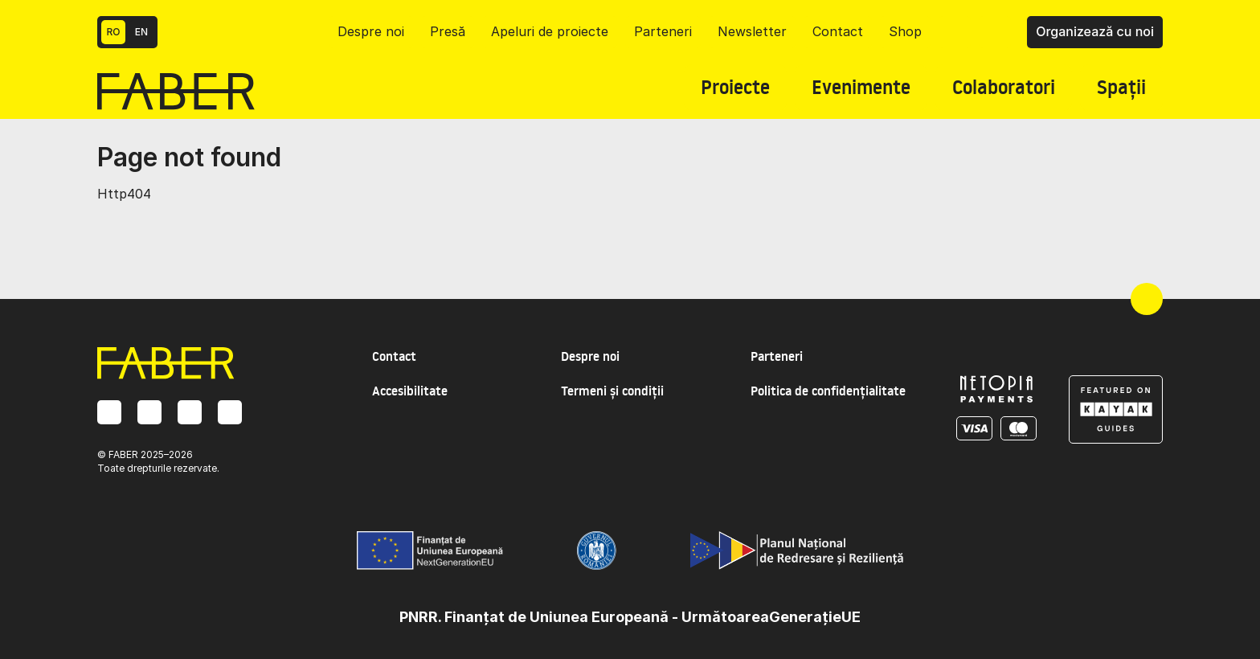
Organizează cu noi (1095, 31)
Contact (837, 31)
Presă (447, 31)
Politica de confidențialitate (828, 390)
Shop (905, 31)
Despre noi (371, 31)
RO (114, 32)
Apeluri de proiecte (549, 31)
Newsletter (752, 31)
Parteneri (663, 31)
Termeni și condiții (612, 390)
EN (141, 32)
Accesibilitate (410, 390)
